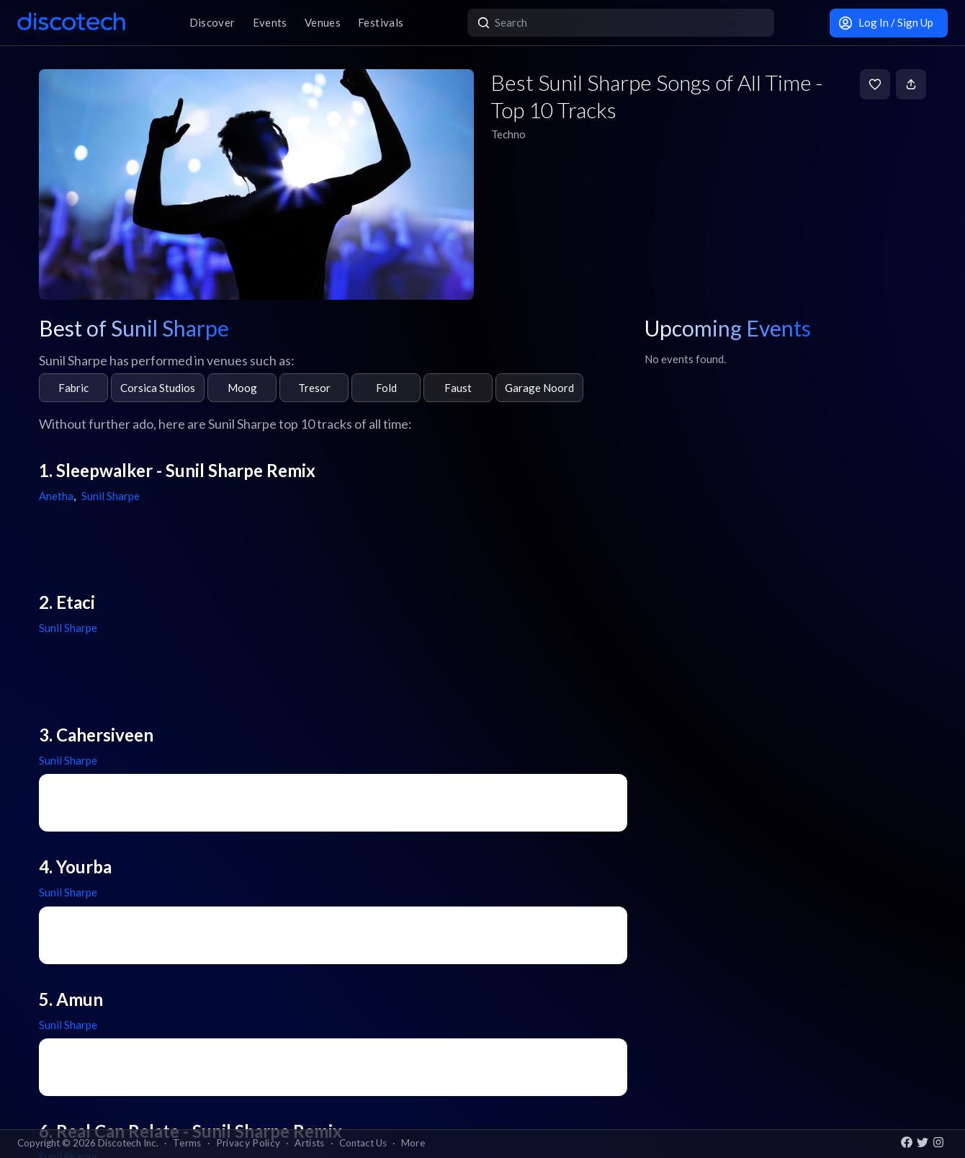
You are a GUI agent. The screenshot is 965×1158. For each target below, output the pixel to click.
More (413, 1143)
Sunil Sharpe (110, 495)
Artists (309, 1143)
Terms (187, 1143)
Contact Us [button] (363, 1143)
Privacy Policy (248, 1143)
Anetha (56, 495)
